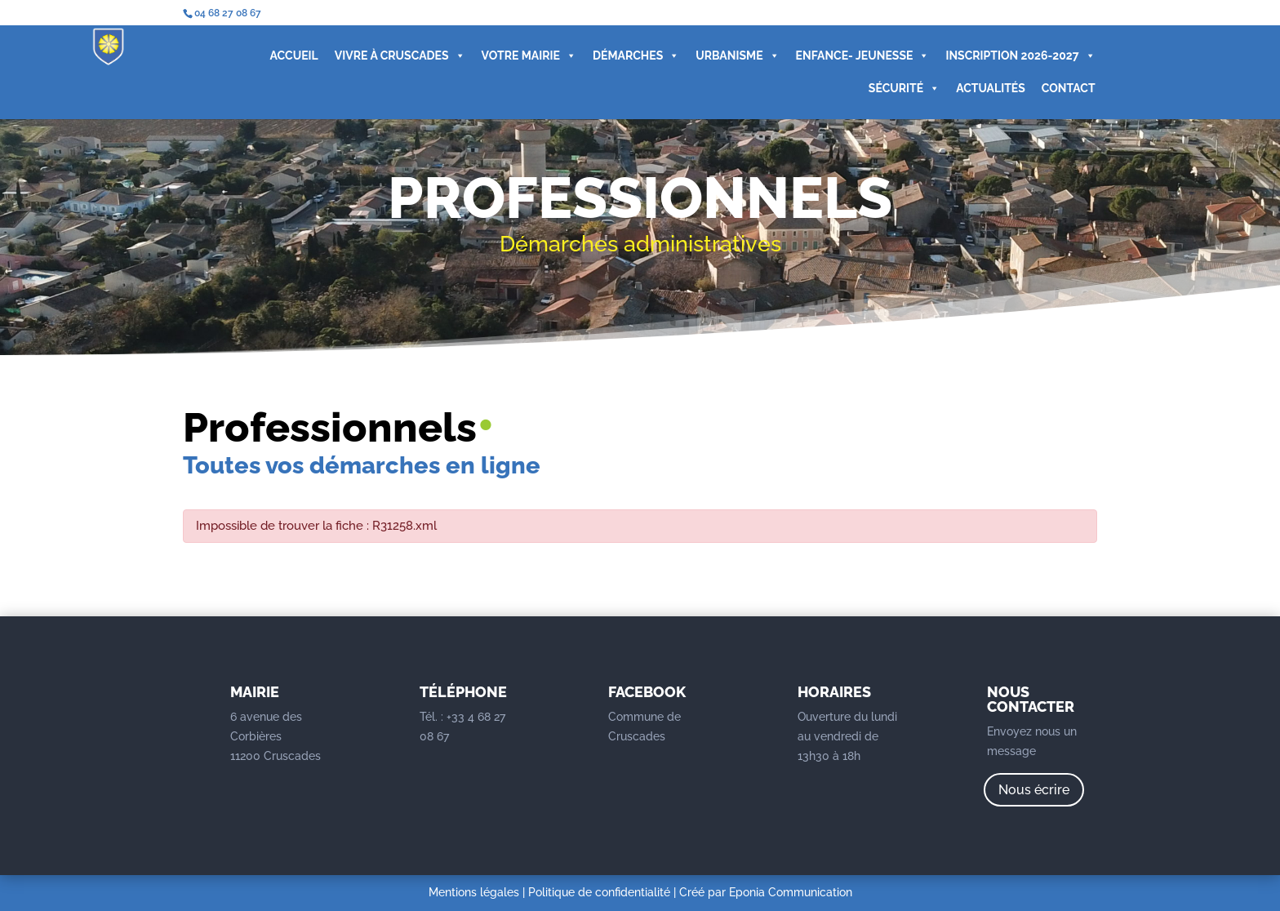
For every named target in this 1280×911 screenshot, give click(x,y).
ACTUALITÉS (990, 88)
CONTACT (1069, 88)
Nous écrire (1033, 790)
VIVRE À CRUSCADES (400, 55)
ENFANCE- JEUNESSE (863, 55)
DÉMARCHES (636, 55)
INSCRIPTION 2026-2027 (1020, 55)
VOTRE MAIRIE (529, 55)
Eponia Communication (790, 892)
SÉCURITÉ (904, 88)
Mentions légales (474, 892)
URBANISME (737, 55)
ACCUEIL (294, 55)
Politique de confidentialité (599, 892)
